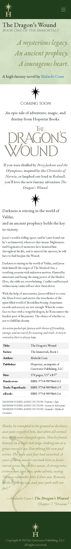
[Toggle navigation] (63, 9)
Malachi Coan (52, 76)
